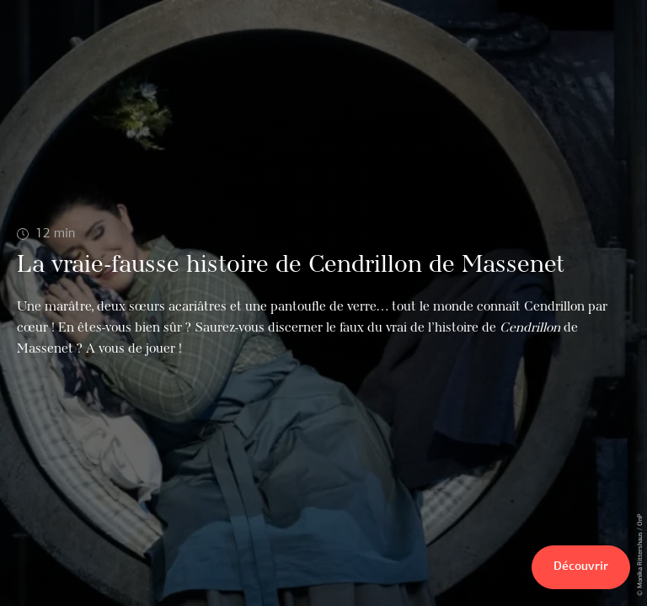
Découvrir (580, 567)
